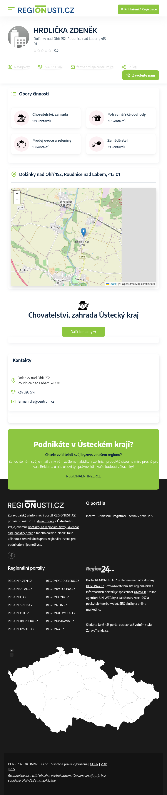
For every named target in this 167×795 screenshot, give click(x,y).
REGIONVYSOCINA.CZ (61, 589)
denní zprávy (46, 521)
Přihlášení (104, 516)
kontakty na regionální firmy (47, 527)
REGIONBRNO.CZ (58, 597)
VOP (11, 769)
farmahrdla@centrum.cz (36, 401)
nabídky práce (24, 533)
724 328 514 (26, 392)
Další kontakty (84, 331)
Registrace (149, 9)
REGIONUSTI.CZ (19, 613)
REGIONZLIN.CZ (57, 605)
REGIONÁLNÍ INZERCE (83, 476)
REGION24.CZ (55, 629)
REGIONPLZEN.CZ (20, 581)
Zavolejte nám (140, 75)
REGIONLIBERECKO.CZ (23, 621)
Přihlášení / (130, 9)
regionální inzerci (59, 539)
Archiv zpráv (138, 516)
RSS (152, 516)
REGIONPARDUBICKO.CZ (63, 581)
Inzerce (91, 516)
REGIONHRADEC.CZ (21, 629)
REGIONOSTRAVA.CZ (60, 621)
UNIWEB (140, 592)
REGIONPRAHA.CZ (20, 605)
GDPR (94, 764)
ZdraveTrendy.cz (97, 630)
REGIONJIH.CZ (17, 597)
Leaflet (111, 283)
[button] (83, 232)
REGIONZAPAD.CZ (20, 589)
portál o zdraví (120, 624)
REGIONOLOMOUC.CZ (61, 613)
